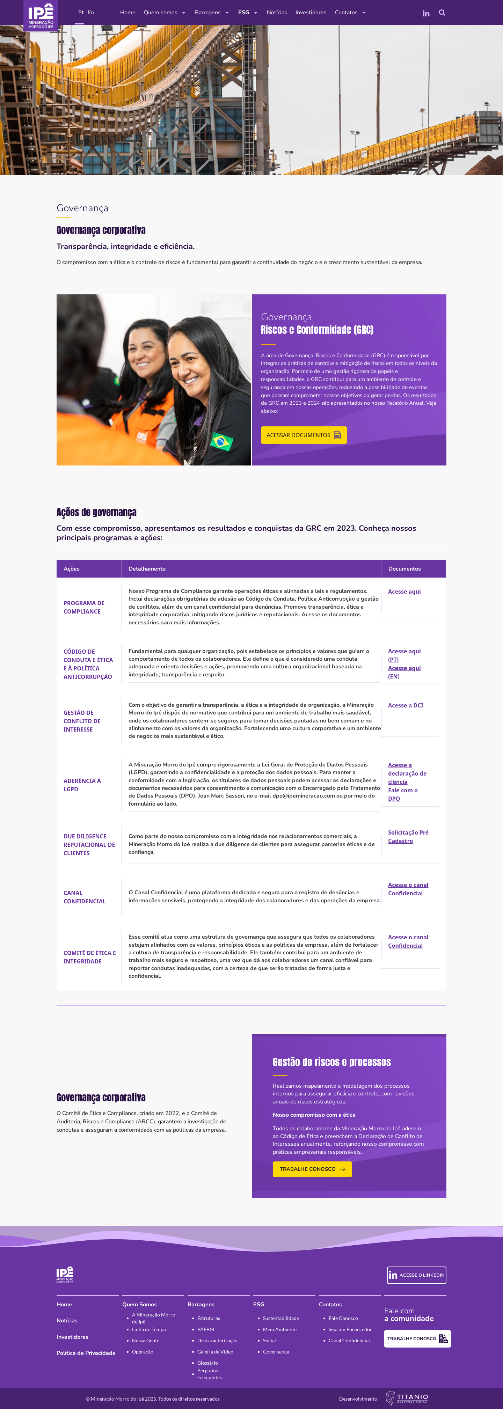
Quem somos (165, 12)
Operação (142, 1352)
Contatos (351, 12)
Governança (276, 1352)
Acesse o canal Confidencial (408, 889)
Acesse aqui (404, 591)
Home (128, 12)
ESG (248, 12)
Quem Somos (139, 1304)
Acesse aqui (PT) (404, 655)
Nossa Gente (145, 1340)
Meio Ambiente (280, 1329)
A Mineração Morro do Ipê (153, 1318)
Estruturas (208, 1318)
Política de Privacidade (86, 1353)
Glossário (207, 1363)
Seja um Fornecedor (350, 1329)
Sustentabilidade (281, 1318)
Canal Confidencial (349, 1340)
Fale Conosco (343, 1318)
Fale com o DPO (403, 794)
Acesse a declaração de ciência (407, 773)
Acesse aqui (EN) (404, 672)
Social (269, 1340)
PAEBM (205, 1329)
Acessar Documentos (304, 435)
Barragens (212, 12)
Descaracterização (217, 1340)
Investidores (311, 12)
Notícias (277, 12)
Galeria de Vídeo (215, 1352)
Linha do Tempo (149, 1329)
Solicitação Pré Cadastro (408, 837)
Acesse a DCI (405, 705)
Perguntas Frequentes (209, 1374)
